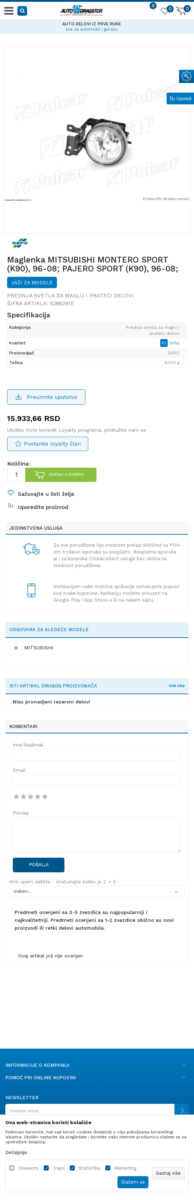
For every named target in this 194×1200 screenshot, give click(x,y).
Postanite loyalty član (52, 444)
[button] (22, 10)
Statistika (89, 1168)
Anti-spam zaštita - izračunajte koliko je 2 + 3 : (64, 881)
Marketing (125, 1168)
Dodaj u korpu (66, 474)
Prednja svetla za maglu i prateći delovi (70, 295)
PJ (165, 343)
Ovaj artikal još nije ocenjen (50, 956)
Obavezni (28, 1168)
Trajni (58, 1168)
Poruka (20, 813)
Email (19, 770)
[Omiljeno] (164, 12)
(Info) (174, 343)
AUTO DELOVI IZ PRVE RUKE (97, 23)
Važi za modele (32, 282)
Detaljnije (16, 1152)
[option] (97, 26)
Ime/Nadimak (28, 745)
